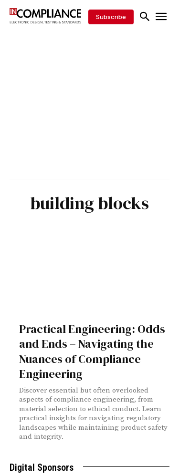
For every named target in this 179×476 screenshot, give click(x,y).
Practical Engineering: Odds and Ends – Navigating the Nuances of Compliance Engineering (92, 351)
